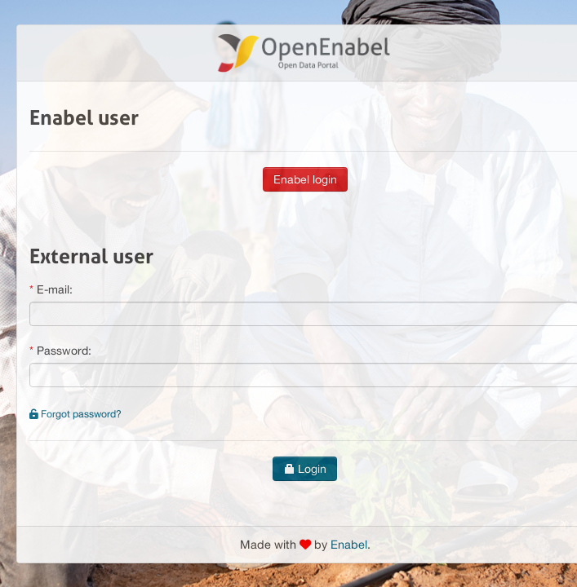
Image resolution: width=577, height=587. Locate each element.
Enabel (349, 544)
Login (304, 468)
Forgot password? (75, 414)
